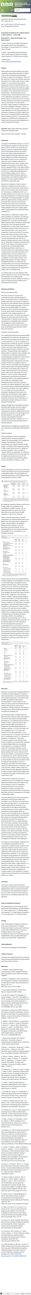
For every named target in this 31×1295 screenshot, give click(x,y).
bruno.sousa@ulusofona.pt (13, 61)
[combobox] (22, 10)
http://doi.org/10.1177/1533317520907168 (13, 1256)
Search (12, 10)
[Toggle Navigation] (2, 11)
